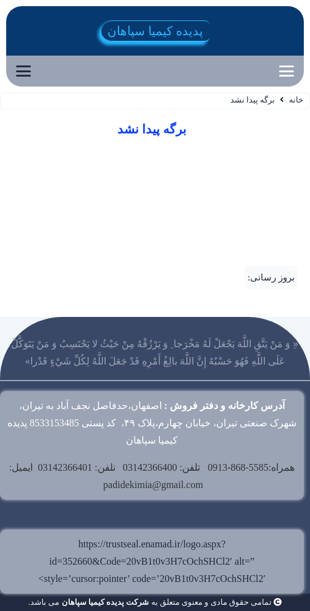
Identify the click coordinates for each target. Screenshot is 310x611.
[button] (286, 71)
